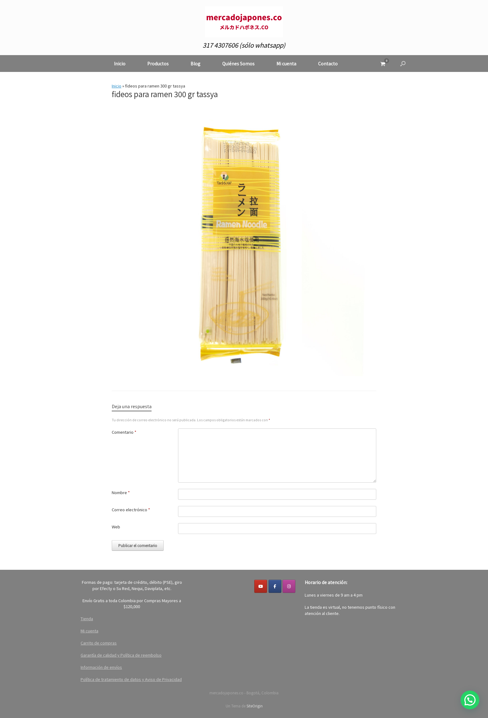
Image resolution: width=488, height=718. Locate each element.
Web (116, 527)
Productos (158, 63)
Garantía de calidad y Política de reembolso (121, 655)
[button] (403, 63)
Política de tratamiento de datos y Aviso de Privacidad (131, 679)
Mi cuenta (286, 63)
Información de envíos (101, 667)
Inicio (119, 63)
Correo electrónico (131, 510)
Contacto (328, 63)
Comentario (124, 432)
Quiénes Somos (238, 63)
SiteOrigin (254, 705)
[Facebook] (275, 586)
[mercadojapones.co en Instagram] (289, 586)
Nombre (121, 492)
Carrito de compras (99, 643)
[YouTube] (260, 586)
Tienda (87, 618)
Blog (195, 63)
